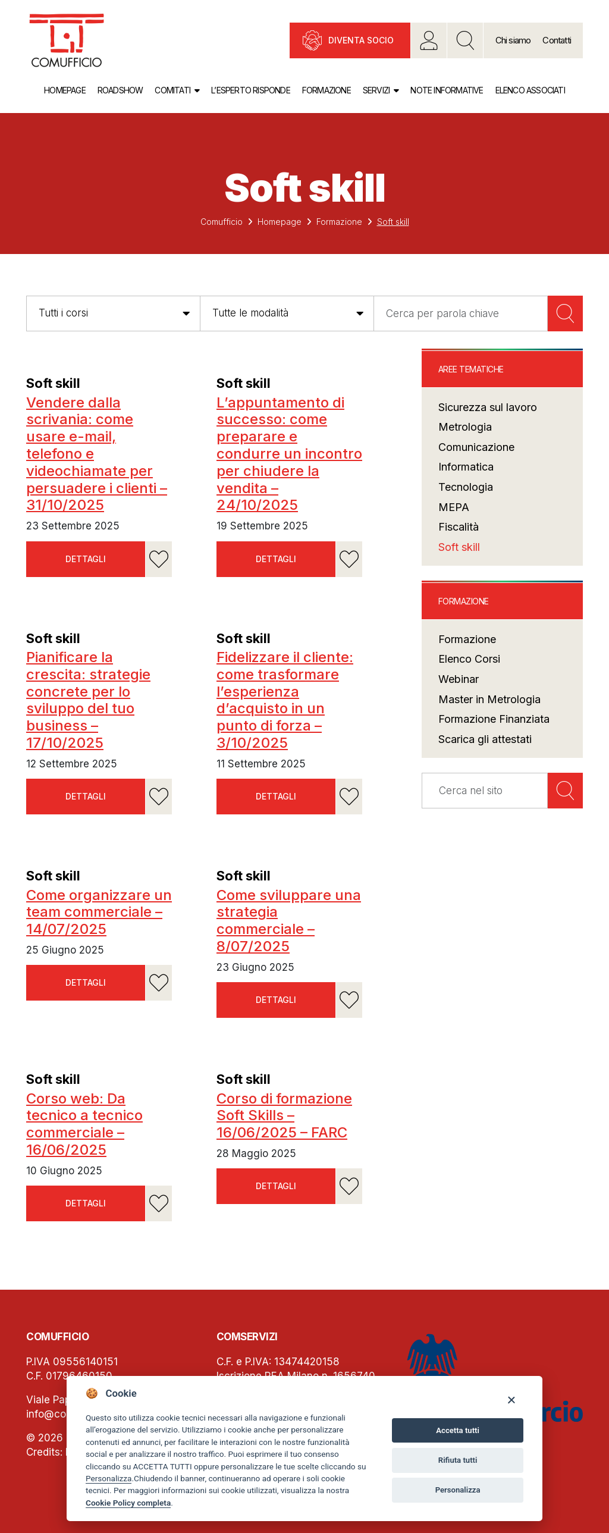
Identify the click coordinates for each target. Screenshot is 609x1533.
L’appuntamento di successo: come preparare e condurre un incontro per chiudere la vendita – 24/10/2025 (289, 454)
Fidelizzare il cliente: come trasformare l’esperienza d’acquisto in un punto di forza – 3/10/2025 (284, 699)
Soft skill (53, 383)
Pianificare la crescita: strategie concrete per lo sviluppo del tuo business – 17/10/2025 (88, 699)
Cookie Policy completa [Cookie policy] (128, 1502)
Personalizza (108, 1478)
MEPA (453, 507)
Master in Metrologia (489, 699)
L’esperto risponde (250, 90)
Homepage (65, 90)
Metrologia (465, 427)
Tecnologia (465, 487)
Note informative (446, 90)
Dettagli (85, 559)
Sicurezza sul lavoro (487, 407)
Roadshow (120, 90)
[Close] (511, 1399)
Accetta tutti (457, 1430)
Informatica (466, 466)
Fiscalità (458, 527)
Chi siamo (513, 40)
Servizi (376, 90)
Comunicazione (476, 447)
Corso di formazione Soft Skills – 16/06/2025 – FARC (284, 1116)
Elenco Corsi (469, 659)
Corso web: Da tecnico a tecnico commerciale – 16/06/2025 (84, 1124)
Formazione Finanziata (494, 719)
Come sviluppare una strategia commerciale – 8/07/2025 (288, 920)
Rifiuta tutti (458, 1460)
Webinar (458, 679)
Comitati (172, 90)
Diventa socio (361, 40)
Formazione (326, 90)
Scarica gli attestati (485, 739)
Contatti (556, 40)
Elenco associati (530, 90)
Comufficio (221, 222)
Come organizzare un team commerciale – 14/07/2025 (99, 912)
